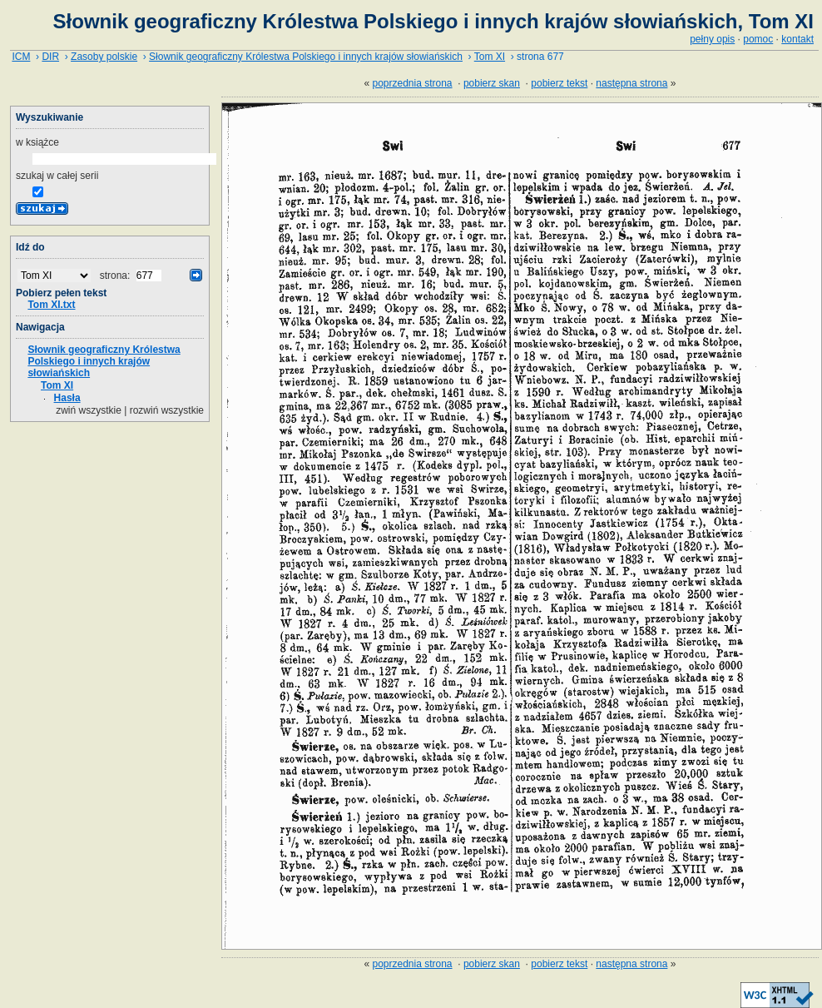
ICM (21, 56)
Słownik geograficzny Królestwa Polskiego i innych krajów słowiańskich (306, 56)
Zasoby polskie (104, 56)
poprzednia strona (412, 83)
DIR (50, 56)
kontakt (797, 39)
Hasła (67, 398)
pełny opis (712, 39)
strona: (116, 275)
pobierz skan (491, 83)
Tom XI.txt (51, 304)
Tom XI (489, 56)
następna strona (631, 83)
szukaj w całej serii (57, 175)
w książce (37, 142)
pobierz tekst (559, 83)
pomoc (758, 39)
